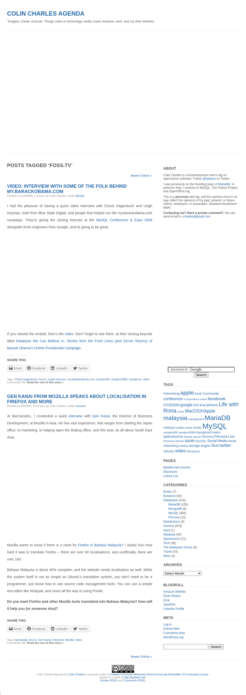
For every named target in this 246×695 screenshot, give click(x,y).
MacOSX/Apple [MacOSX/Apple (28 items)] (200, 411)
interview (75, 416)
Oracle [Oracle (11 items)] (188, 436)
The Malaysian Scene (177, 547)
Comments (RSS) (134, 680)
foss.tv (43, 379)
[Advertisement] (60, 90)
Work (166, 556)
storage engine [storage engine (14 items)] (200, 446)
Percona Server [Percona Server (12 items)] (173, 441)
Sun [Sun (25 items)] (215, 445)
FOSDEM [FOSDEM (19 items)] (171, 405)
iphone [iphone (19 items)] (212, 405)
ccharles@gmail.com (196, 216)
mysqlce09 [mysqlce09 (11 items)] (170, 432)
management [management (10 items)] (196, 419)
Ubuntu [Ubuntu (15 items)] (168, 451)
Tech (166, 543)
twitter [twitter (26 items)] (225, 445)
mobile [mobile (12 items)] (179, 427)
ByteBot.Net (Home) (176, 467)
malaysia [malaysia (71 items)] (175, 418)
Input (166, 530)
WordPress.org (173, 637)
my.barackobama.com (81, 379)
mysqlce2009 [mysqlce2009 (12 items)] (186, 432)
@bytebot (209, 178)
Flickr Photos (172, 596)
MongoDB (175, 509)
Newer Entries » (141, 175)
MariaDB (224, 184)
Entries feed (171, 628)
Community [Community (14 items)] (210, 393)
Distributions (171, 521)
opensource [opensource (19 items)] (173, 436)
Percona (174, 517)
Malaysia (169, 534)
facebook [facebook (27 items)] (217, 398)
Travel (167, 551)
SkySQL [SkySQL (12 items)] (201, 441)
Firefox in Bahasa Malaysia (99, 545)
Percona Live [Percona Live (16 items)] (224, 436)
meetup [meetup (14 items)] (168, 427)
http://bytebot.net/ (135, 677)
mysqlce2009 (119, 379)
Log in (167, 624)
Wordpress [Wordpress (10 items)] (193, 451)
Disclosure (170, 471)
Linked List (170, 476)
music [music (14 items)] (197, 427)
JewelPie (169, 604)
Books (167, 491)
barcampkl (20, 639)
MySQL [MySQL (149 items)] (214, 426)
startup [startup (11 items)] (183, 445)
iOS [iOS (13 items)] (196, 405)
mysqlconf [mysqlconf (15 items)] (203, 432)
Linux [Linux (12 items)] (180, 411)
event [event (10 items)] (203, 399)
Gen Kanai (101, 416)
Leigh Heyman (57, 379)
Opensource (171, 539)
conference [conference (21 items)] (173, 399)
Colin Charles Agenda (45, 13)
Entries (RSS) (108, 680)
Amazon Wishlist (174, 591)
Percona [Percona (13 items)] (207, 436)
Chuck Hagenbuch (25, 379)
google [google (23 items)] (186, 404)
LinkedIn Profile (173, 609)
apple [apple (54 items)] (187, 393)
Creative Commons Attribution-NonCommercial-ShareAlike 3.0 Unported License (158, 674)
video (69, 334)
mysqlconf (135, 379)
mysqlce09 (103, 379)
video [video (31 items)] (180, 450)
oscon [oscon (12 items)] (197, 436)
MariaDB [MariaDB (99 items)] (218, 418)
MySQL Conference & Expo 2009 (124, 220)
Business (169, 496)
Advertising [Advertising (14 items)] (171, 393)
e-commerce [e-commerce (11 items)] (191, 399)
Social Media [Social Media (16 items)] (217, 441)
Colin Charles (76, 674)
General (80, 405)
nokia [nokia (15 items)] (216, 432)
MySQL (80, 195)
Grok (166, 600)
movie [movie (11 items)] (188, 427)
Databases (170, 500)
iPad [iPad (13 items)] (202, 405)
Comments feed (174, 633)
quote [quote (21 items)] (190, 440)
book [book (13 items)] (198, 393)
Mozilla (69, 639)
